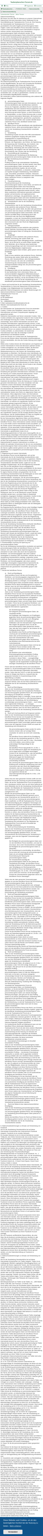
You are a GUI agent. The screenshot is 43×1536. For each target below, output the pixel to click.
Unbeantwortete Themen (7, 14)
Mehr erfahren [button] (15, 1526)
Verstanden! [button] (13, 1532)
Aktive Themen (20, 14)
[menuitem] (6, 5)
